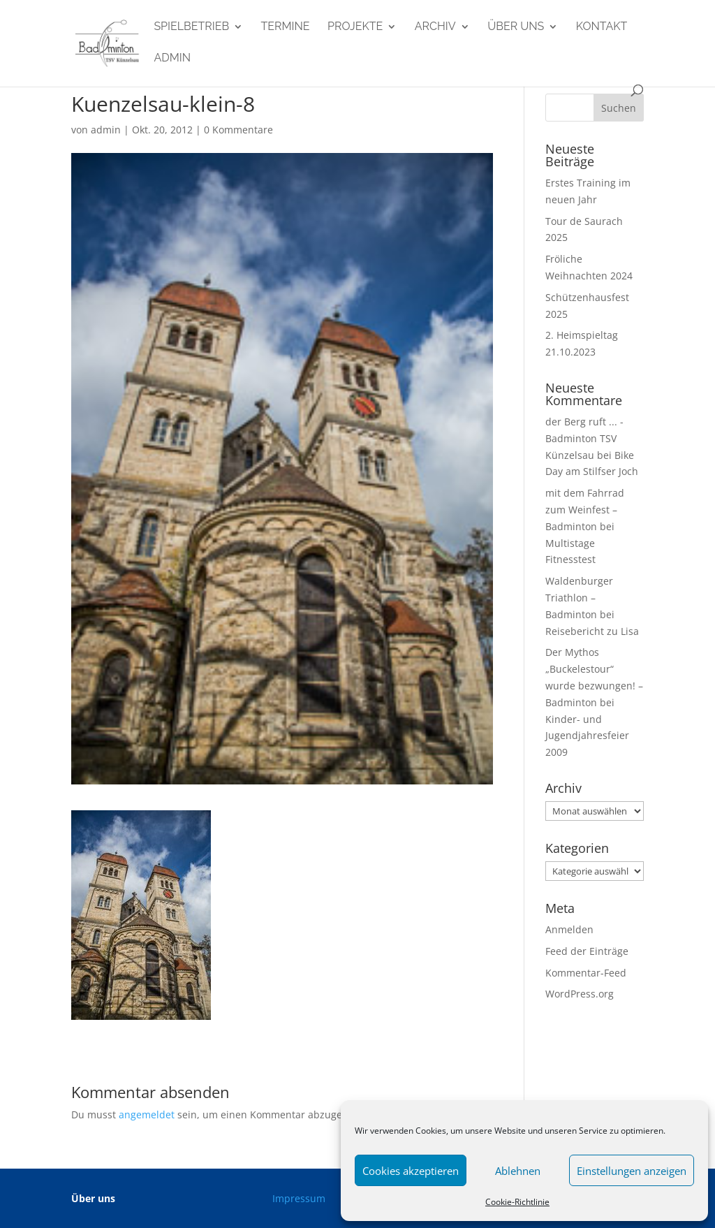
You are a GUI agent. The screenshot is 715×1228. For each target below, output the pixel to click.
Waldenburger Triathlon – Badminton (579, 597)
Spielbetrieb (191, 27)
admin (172, 58)
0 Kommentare (238, 129)
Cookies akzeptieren (410, 1171)
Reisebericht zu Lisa (592, 631)
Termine (285, 27)
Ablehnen (517, 1171)
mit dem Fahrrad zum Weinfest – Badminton (584, 509)
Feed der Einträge (586, 951)
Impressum (298, 1198)
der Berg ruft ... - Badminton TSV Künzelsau (584, 438)
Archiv (435, 27)
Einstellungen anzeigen (631, 1171)
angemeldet (147, 1114)
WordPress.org (579, 993)
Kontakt (602, 27)
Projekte (355, 27)
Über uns (515, 27)
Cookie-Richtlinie (517, 1202)
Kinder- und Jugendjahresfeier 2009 (587, 735)
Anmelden (569, 929)
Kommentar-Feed (585, 972)
